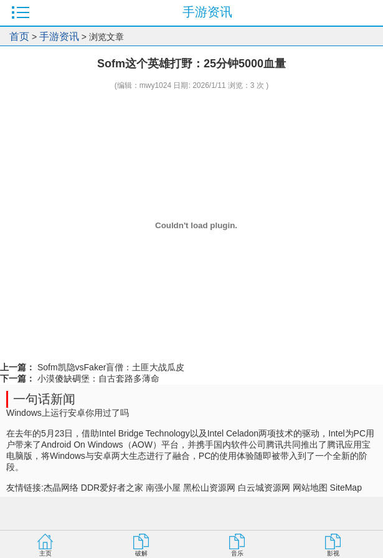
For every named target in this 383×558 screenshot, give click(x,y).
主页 (45, 553)
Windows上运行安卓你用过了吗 (67, 413)
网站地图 (310, 488)
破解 (141, 553)
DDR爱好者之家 (112, 488)
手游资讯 (59, 36)
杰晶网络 (61, 488)
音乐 (237, 553)
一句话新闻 (44, 399)
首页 (19, 36)
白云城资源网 (264, 488)
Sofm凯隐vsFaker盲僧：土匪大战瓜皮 (109, 367)
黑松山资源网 (209, 488)
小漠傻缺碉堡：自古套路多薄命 (97, 378)
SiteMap (346, 488)
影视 (333, 553)
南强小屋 (163, 488)
